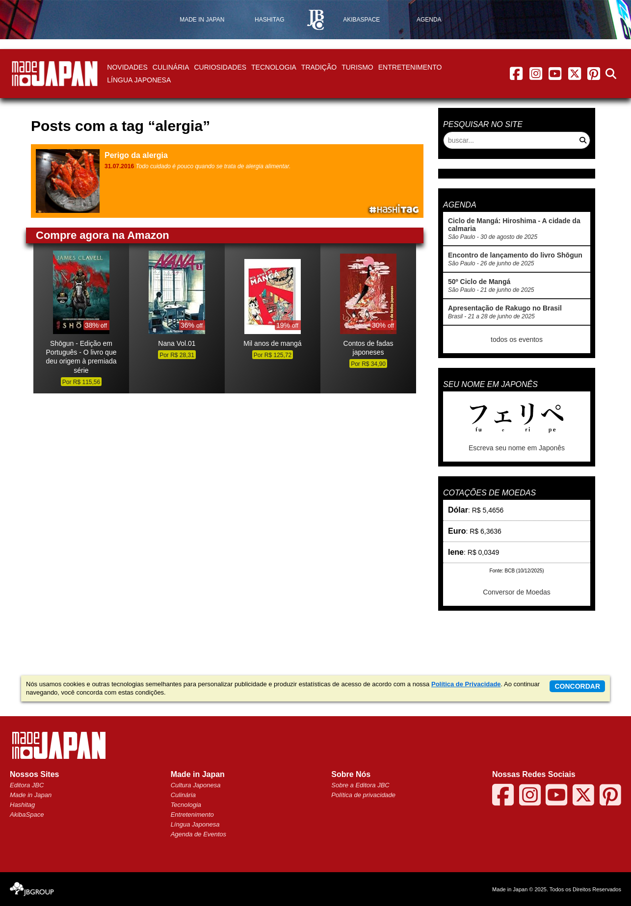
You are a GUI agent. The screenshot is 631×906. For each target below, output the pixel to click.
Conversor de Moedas (517, 592)
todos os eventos (517, 339)
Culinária (171, 67)
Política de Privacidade (466, 684)
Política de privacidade (363, 795)
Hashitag (22, 804)
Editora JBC (27, 785)
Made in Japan (31, 795)
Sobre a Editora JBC (360, 785)
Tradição (319, 67)
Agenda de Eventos (198, 834)
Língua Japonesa (139, 80)
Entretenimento (410, 67)
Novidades (127, 67)
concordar (577, 686)
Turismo (357, 67)
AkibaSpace (27, 814)
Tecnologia (273, 67)
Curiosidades (220, 67)
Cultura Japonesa (196, 785)
